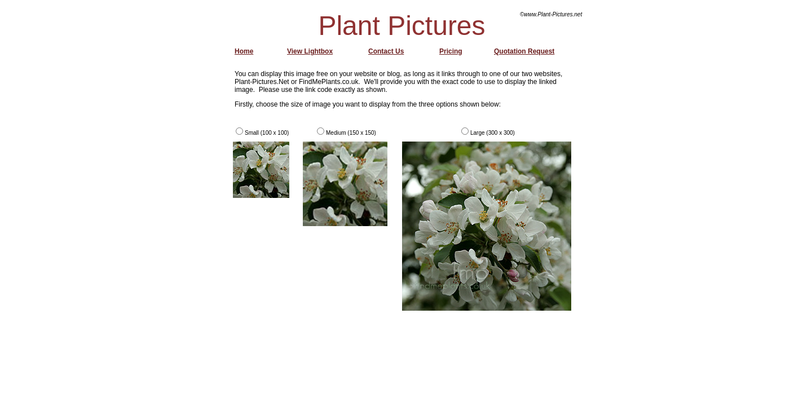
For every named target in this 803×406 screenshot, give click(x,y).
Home (244, 51)
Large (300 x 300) (492, 133)
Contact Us (386, 51)
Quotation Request (524, 51)
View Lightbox (310, 51)
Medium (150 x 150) (351, 133)
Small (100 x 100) (267, 133)
